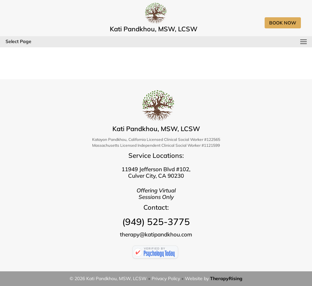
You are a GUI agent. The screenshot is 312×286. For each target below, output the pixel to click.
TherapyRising (226, 278)
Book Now (282, 23)
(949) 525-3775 (156, 221)
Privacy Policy (166, 278)
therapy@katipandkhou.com (156, 234)
